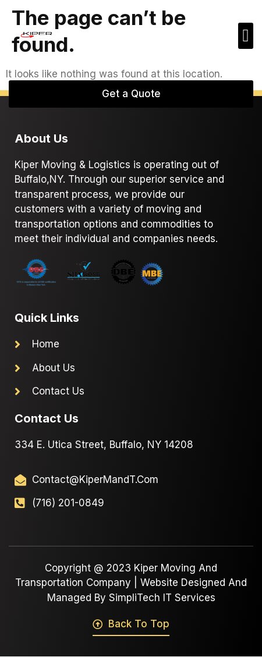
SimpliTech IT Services (162, 597)
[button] (245, 36)
